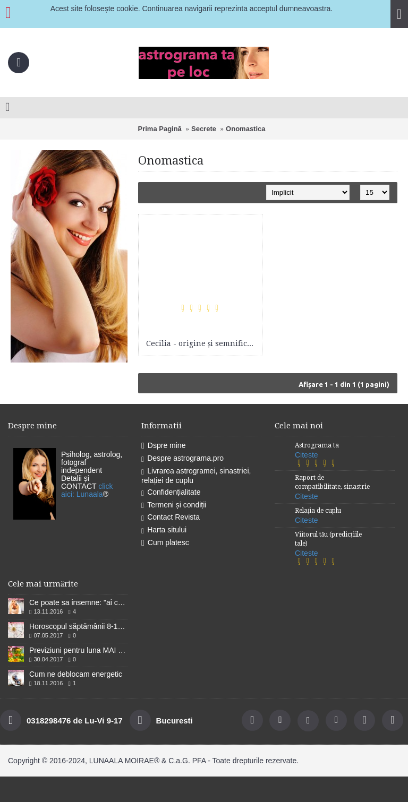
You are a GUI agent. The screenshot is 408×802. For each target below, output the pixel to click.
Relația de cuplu (318, 510)
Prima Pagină (159, 129)
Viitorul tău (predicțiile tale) (328, 539)
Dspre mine (163, 445)
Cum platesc (165, 542)
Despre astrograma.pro (182, 458)
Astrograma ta (317, 445)
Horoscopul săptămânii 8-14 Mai (78, 626)
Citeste (306, 455)
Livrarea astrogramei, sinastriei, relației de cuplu (196, 476)
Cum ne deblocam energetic (75, 674)
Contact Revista (170, 517)
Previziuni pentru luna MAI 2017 (78, 650)
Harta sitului (163, 530)
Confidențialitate (171, 492)
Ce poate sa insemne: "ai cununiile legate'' (78, 602)
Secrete (203, 129)
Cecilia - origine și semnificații (202, 343)
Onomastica (245, 129)
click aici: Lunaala (87, 490)
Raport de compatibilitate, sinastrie (332, 482)
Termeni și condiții (173, 505)
